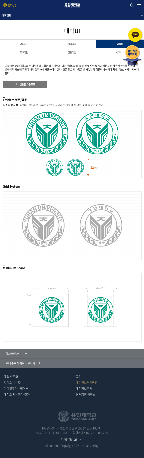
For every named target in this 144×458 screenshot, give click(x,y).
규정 (78, 376)
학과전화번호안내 (71, 439)
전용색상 (72, 52)
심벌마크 (72, 43)
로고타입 (24, 52)
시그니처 (120, 52)
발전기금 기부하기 (132, 56)
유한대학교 (73, 5)
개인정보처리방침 (87, 382)
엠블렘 (120, 43)
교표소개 (24, 43)
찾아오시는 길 (12, 382)
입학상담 (12, 5)
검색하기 (132, 5)
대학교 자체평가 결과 (17, 394)
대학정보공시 (84, 388)
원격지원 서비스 (85, 394)
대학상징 (6, 15)
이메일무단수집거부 (16, 388)
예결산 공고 (11, 376)
